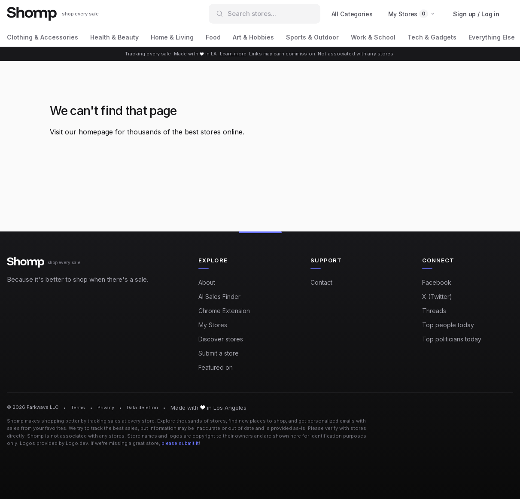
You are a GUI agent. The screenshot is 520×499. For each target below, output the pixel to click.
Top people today (448, 325)
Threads (434, 310)
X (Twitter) (437, 296)
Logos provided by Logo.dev (54, 443)
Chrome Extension (224, 310)
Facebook (436, 282)
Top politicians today (451, 339)
